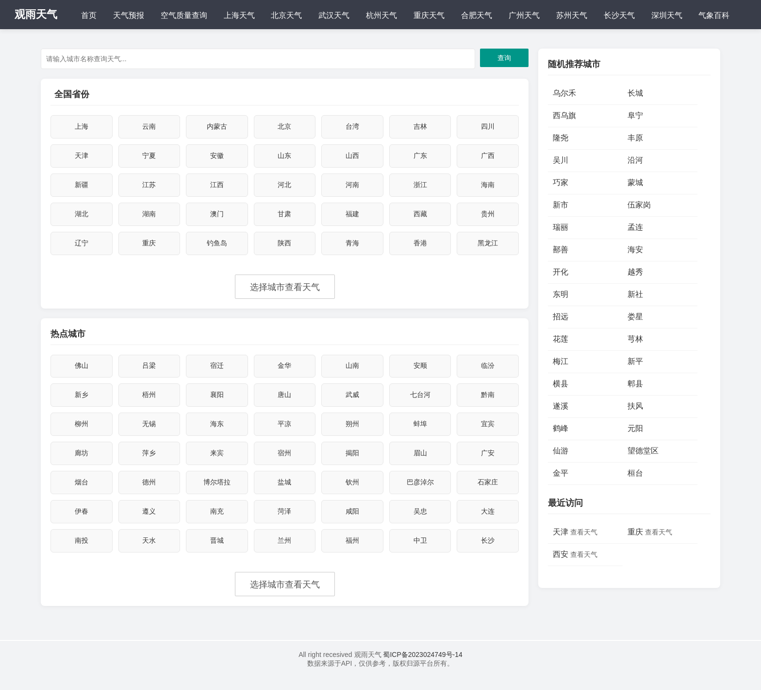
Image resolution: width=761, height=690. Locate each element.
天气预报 (128, 15)
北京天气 (286, 15)
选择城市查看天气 (285, 292)
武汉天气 (333, 15)
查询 (504, 58)
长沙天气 (619, 15)
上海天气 (239, 15)
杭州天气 (381, 15)
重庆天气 (429, 15)
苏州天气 (571, 15)
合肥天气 (476, 15)
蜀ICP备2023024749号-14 (422, 667)
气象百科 (713, 15)
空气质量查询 (184, 15)
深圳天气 (666, 15)
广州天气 (524, 15)
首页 (89, 15)
